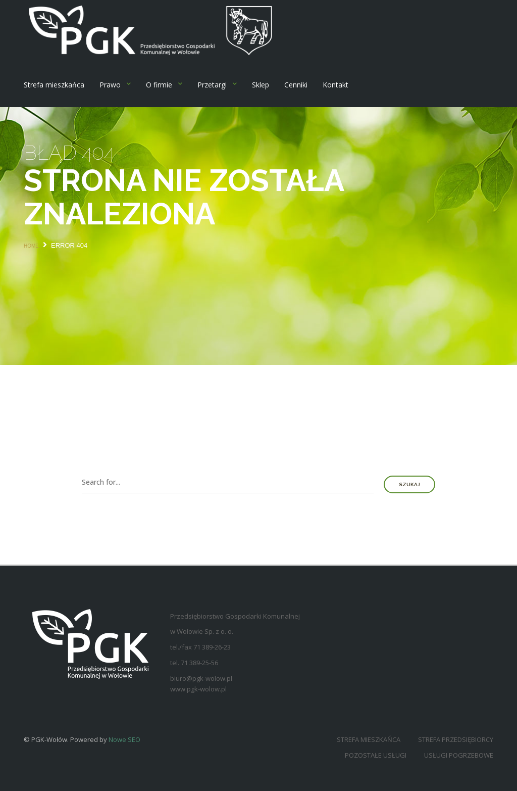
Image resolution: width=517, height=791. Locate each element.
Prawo (110, 84)
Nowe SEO (124, 739)
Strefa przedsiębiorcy (455, 739)
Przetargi (212, 84)
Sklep (260, 84)
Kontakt (335, 84)
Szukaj (409, 484)
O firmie (159, 84)
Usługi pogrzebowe (458, 755)
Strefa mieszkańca (54, 84)
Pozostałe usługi (375, 755)
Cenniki (295, 84)
